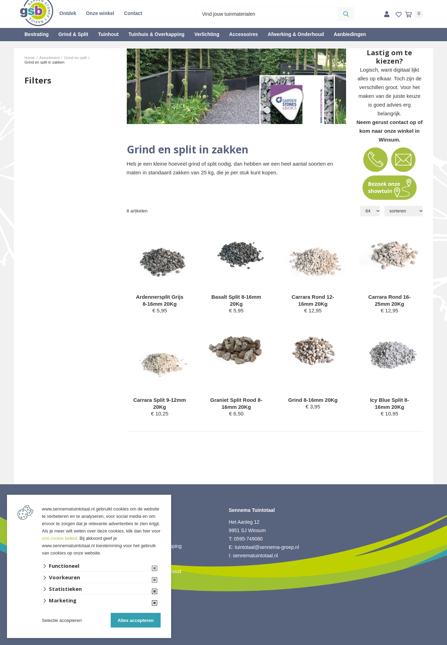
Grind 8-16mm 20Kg (313, 400)
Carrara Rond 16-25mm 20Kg (389, 300)
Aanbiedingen (350, 34)
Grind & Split (73, 34)
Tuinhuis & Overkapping (157, 34)
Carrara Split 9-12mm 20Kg (159, 403)
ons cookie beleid (59, 538)
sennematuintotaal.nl (255, 555)
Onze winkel (100, 13)
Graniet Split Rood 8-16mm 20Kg (236, 403)
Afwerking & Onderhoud (296, 34)
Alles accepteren (136, 620)
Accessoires (243, 34)
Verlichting (206, 34)
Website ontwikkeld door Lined (224, 642)
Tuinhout (108, 34)
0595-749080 (248, 539)
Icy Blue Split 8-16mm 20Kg (389, 403)
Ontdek (67, 13)
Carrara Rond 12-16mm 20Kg (313, 300)
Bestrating (36, 34)
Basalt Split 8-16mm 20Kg (236, 300)
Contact (133, 13)
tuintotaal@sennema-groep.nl (267, 547)
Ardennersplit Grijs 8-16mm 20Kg (159, 300)
